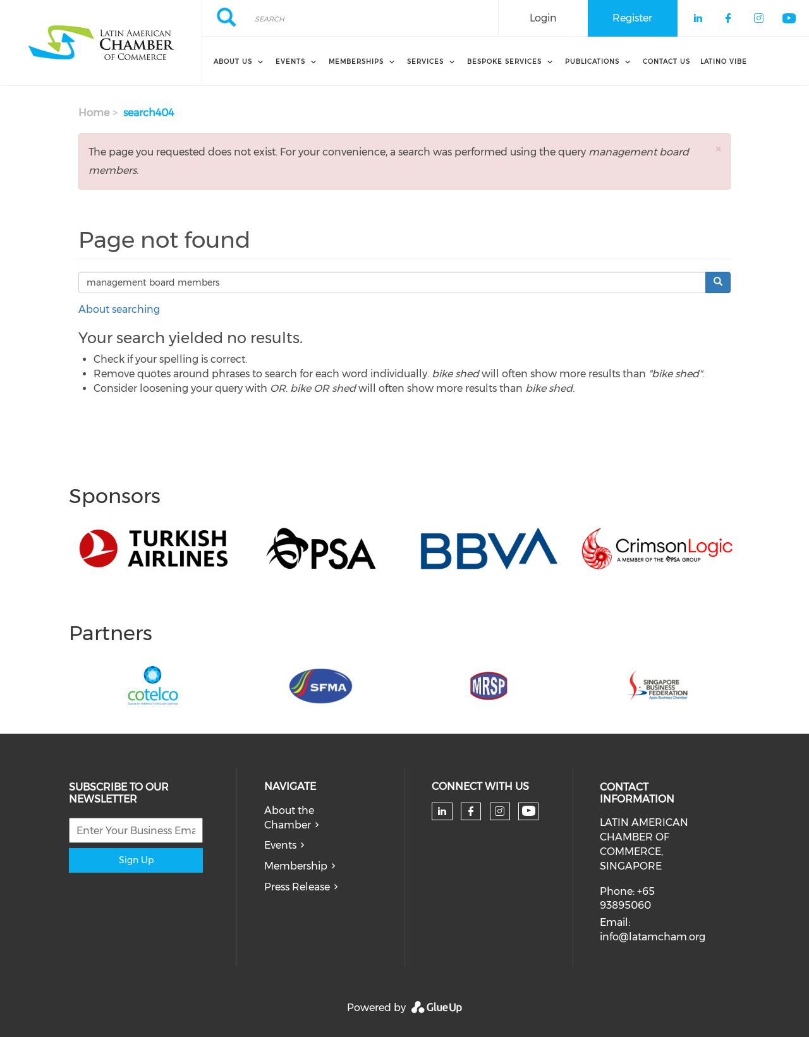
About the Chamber (289, 817)
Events (280, 845)
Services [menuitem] (425, 62)
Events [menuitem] (290, 62)
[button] (718, 148)
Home (93, 113)
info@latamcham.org (652, 937)
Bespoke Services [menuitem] (504, 62)
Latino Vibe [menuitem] (723, 62)
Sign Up (136, 860)
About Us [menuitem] (233, 62)
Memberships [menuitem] (356, 62)
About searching (119, 309)
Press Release (297, 887)
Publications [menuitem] (592, 62)
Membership (295, 866)
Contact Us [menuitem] (666, 62)
